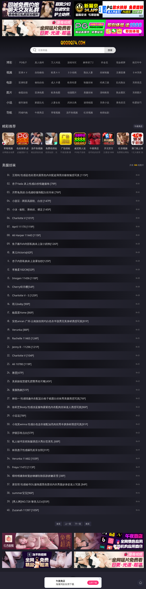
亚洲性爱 (23, 82)
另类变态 (137, 82)
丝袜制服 (104, 72)
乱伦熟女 (120, 82)
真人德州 (39, 62)
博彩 (9, 62)
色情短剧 (104, 112)
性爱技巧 (137, 102)
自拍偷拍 (39, 72)
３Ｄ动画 (72, 72)
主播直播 (120, 72)
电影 (9, 82)
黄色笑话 (120, 102)
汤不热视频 (72, 112)
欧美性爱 (72, 82)
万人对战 (55, 62)
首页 (58, 523)
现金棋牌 (120, 62)
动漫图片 (72, 92)
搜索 (110, 50)
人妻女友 (55, 102)
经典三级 (104, 82)
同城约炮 (23, 112)
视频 (9, 72)
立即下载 (93, 582)
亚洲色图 (39, 92)
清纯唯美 (104, 92)
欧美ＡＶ (55, 72)
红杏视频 (88, 112)
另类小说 (104, 102)
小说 (9, 102)
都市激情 (23, 102)
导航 (9, 112)
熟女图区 (120, 92)
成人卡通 (55, 82)
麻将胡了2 (88, 62)
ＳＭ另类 (137, 72)
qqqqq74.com (73, 43)
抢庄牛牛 (137, 62)
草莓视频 (55, 112)
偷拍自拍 (39, 82)
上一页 (68, 523)
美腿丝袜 (88, 92)
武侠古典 (72, 102)
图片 (9, 92)
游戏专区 (72, 62)
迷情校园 (88, 102)
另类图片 (137, 92)
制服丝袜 (88, 82)
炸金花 (104, 62)
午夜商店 (39, 112)
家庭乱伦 (39, 102)
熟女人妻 (88, 72)
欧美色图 (55, 92)
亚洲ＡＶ (23, 72)
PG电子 (23, 62)
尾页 (88, 523)
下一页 (78, 523)
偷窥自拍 (23, 92)
